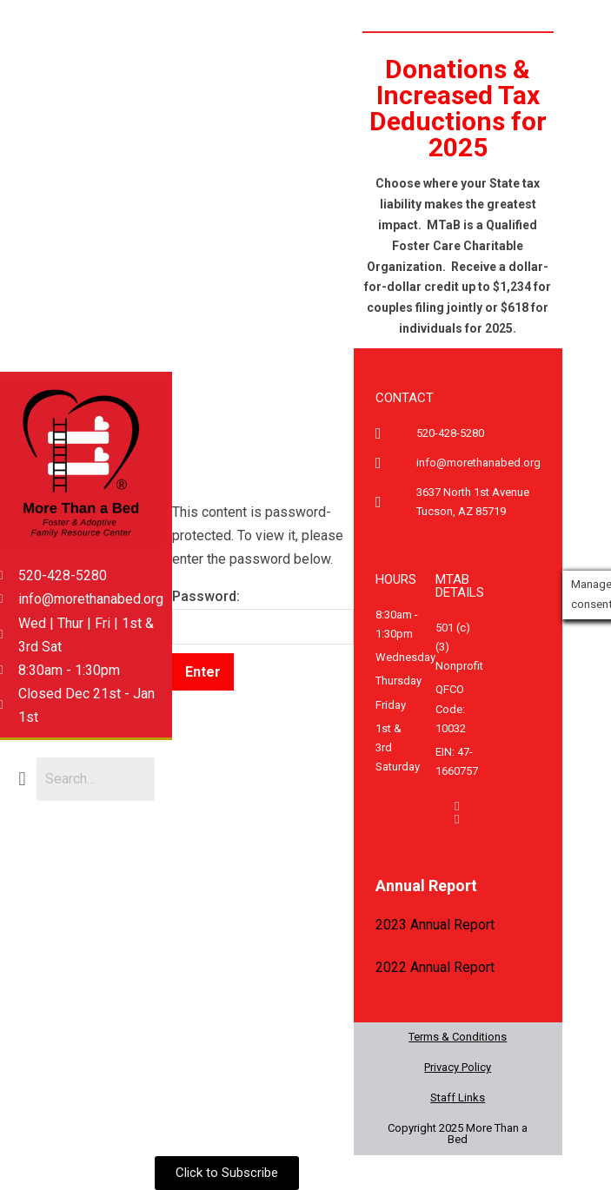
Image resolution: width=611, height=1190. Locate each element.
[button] (22, 779)
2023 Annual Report (435, 924)
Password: (263, 616)
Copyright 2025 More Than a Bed (458, 1133)
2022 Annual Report (435, 967)
